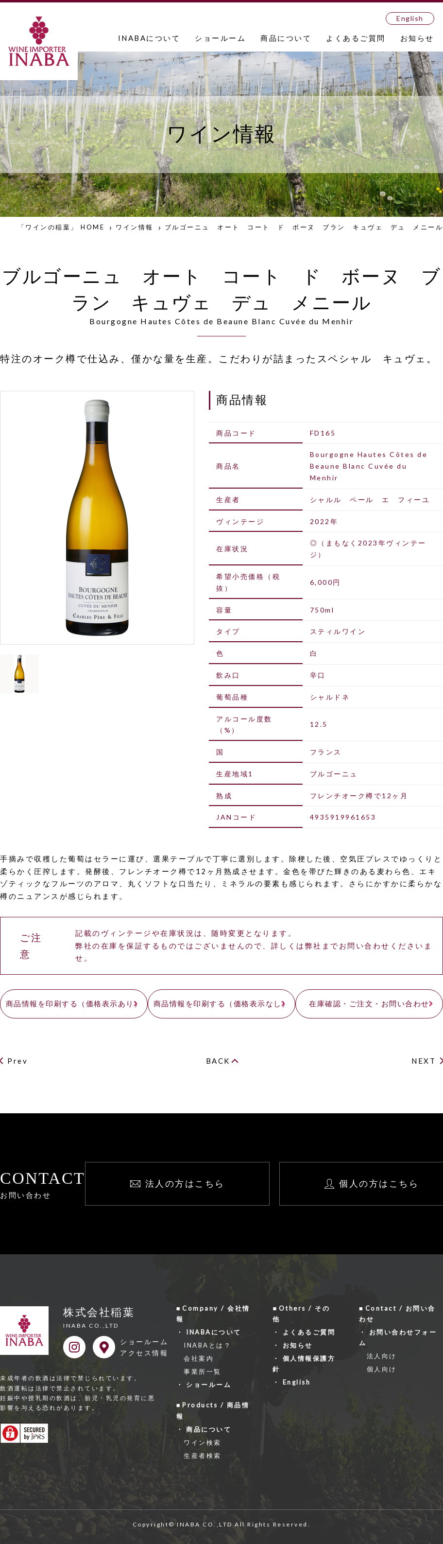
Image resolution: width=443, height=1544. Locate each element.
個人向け (382, 1369)
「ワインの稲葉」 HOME (61, 227)
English (410, 18)
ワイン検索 (203, 1442)
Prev (17, 1060)
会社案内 (199, 1358)
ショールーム (220, 38)
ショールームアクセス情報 (144, 1347)
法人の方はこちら (185, 1183)
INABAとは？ (207, 1345)
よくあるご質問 (356, 38)
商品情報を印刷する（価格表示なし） (221, 1003)
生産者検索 (203, 1455)
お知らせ (417, 38)
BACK (218, 1060)
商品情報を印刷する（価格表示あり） (74, 1003)
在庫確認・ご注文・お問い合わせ (369, 1003)
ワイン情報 (134, 227)
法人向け (382, 1356)
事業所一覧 (203, 1371)
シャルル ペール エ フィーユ (370, 499)
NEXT (423, 1060)
